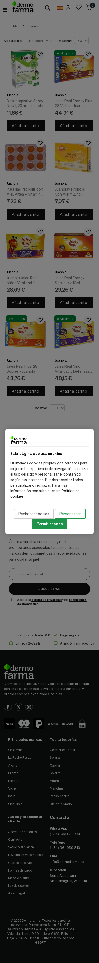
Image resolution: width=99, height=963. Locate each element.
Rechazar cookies (33, 513)
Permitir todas (50, 523)
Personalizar (70, 513)
